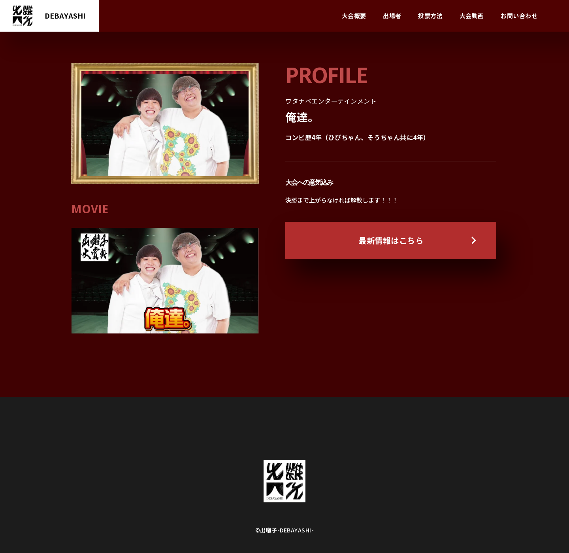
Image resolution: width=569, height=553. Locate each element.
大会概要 (354, 15)
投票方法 (430, 15)
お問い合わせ (519, 15)
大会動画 (472, 15)
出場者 (392, 15)
